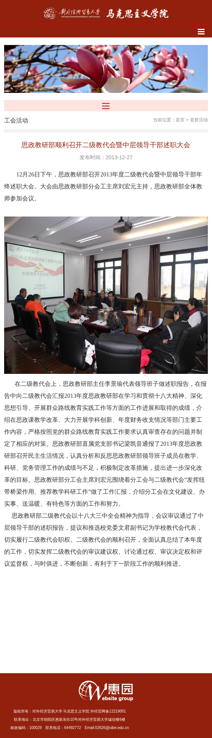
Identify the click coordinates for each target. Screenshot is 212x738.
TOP (202, 689)
